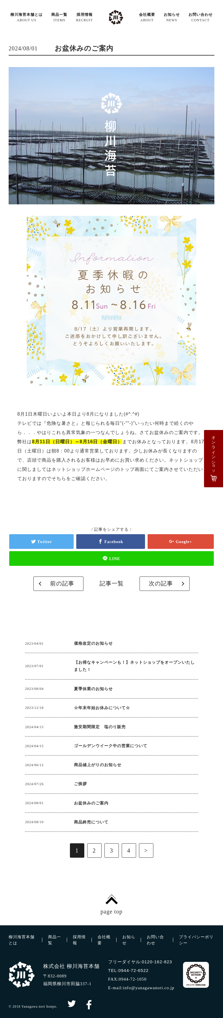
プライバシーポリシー (196, 940)
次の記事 (160, 584)
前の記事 (63, 584)
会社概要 (147, 17)
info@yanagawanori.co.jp (148, 987)
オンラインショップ (214, 455)
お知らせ (172, 17)
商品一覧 (59, 17)
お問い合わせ (200, 17)
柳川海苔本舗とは (26, 17)
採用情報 (84, 17)
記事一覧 (112, 584)
